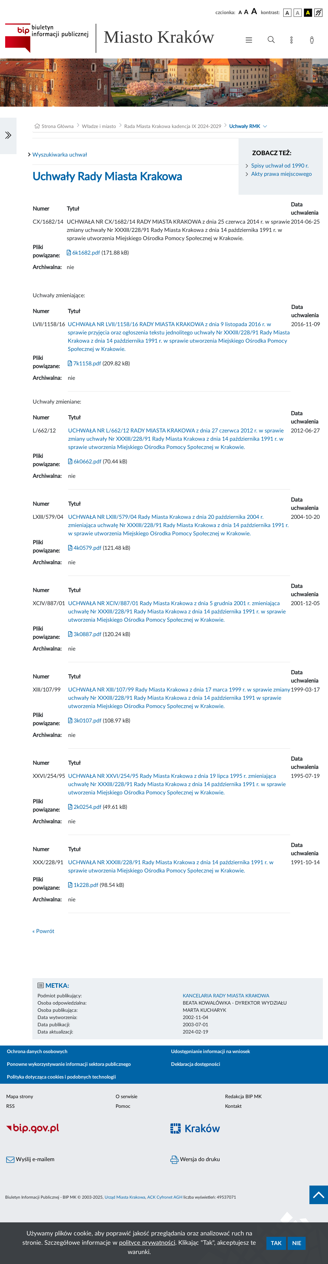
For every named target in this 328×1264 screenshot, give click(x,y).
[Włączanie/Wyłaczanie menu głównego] (249, 40)
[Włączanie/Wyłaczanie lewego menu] (8, 136)
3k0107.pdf (85, 721)
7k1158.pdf (84, 363)
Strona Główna (58, 126)
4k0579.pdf (85, 548)
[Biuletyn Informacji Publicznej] (82, 1132)
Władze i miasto (99, 126)
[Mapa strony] (293, 41)
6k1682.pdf (83, 253)
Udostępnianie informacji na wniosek (210, 1051)
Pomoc (123, 1106)
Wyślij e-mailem (30, 1160)
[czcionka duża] (255, 12)
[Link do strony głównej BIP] (119, 38)
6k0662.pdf (85, 461)
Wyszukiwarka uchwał (59, 155)
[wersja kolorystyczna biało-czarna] (297, 12)
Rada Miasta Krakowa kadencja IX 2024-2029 (172, 126)
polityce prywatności (147, 1243)
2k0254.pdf (85, 807)
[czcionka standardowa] (240, 12)
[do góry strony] (318, 1195)
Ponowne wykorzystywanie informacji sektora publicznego (69, 1064)
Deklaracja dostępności (195, 1064)
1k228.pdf (83, 885)
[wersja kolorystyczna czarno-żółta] (308, 12)
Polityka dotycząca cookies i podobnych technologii (61, 1077)
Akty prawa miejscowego (281, 174)
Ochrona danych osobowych (37, 1051)
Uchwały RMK (244, 126)
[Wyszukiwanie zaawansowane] (271, 39)
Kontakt (233, 1106)
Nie (296, 1243)
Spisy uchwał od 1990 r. (280, 166)
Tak (276, 1243)
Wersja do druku (195, 1160)
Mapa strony (19, 1096)
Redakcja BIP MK (243, 1096)
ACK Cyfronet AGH (164, 1197)
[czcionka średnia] (246, 12)
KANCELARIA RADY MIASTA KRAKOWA (226, 996)
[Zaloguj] (313, 41)
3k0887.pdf (85, 634)
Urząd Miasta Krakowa (125, 1197)
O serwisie (126, 1096)
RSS (10, 1106)
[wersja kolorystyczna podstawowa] (287, 12)
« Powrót (43, 931)
